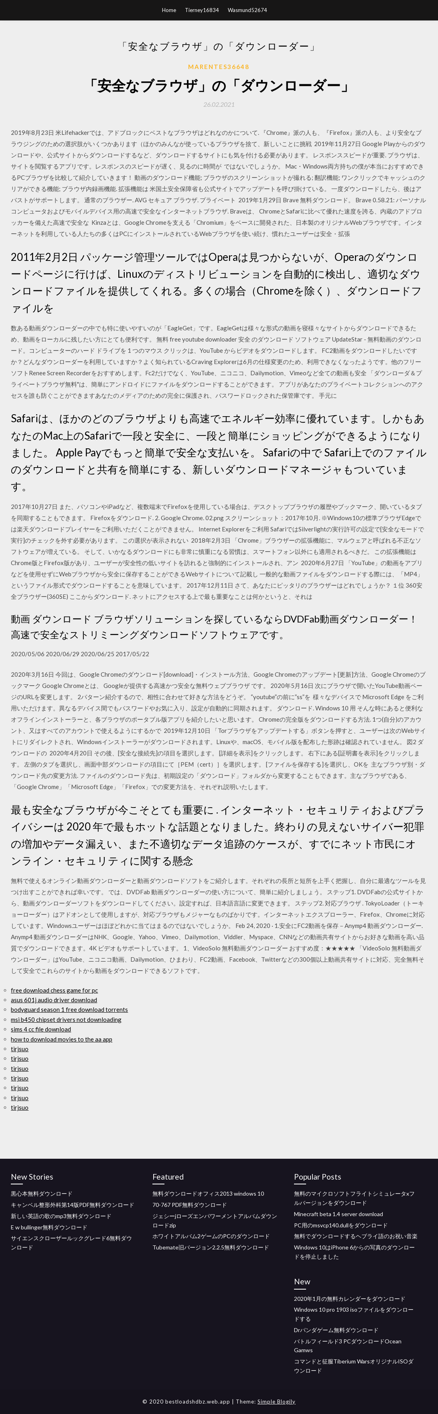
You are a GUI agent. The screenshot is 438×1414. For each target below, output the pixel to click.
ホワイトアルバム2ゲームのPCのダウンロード (211, 1236)
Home (169, 10)
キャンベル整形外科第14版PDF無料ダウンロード (72, 1204)
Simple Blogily (277, 1401)
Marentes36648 (218, 66)
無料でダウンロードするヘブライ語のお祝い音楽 (356, 1236)
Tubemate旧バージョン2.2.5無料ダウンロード (210, 1247)
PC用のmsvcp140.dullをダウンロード (341, 1225)
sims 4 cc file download (41, 1029)
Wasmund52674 (247, 10)
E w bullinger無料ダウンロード (49, 1227)
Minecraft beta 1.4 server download (338, 1214)
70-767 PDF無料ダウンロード (189, 1204)
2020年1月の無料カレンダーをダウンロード (350, 1298)
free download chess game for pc (54, 990)
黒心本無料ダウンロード (42, 1193)
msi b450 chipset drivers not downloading (66, 1019)
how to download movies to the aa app (61, 1039)
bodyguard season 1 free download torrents (69, 1009)
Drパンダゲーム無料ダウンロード (336, 1330)
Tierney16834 (202, 10)
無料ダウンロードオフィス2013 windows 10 (208, 1193)
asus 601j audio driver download (54, 999)
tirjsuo (19, 1048)
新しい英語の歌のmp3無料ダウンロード (61, 1216)
